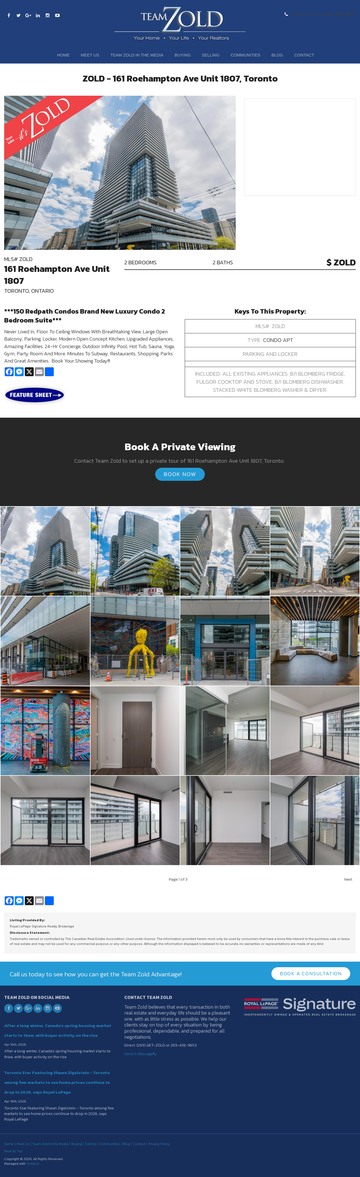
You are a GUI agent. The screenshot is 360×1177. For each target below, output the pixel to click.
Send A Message (138, 1054)
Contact (304, 55)
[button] (45, 550)
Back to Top (13, 1151)
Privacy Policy (159, 1143)
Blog (277, 55)
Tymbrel (32, 1163)
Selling (210, 55)
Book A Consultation (311, 973)
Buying (183, 55)
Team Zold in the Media (137, 55)
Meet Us (90, 55)
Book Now (180, 474)
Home (63, 55)
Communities (246, 55)
